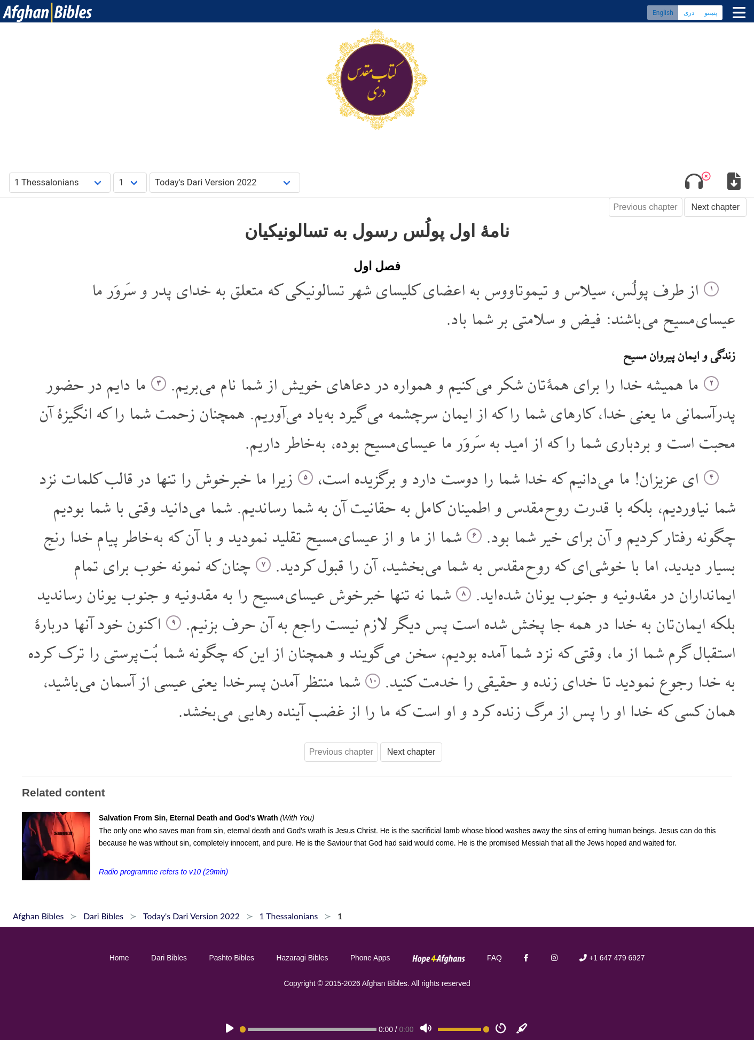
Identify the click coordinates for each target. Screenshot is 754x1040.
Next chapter (715, 207)
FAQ (494, 957)
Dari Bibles (169, 957)
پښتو (710, 13)
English (663, 13)
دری (689, 13)
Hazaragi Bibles (302, 957)
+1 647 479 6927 (612, 957)
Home (119, 957)
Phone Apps (370, 957)
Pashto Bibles (231, 957)
